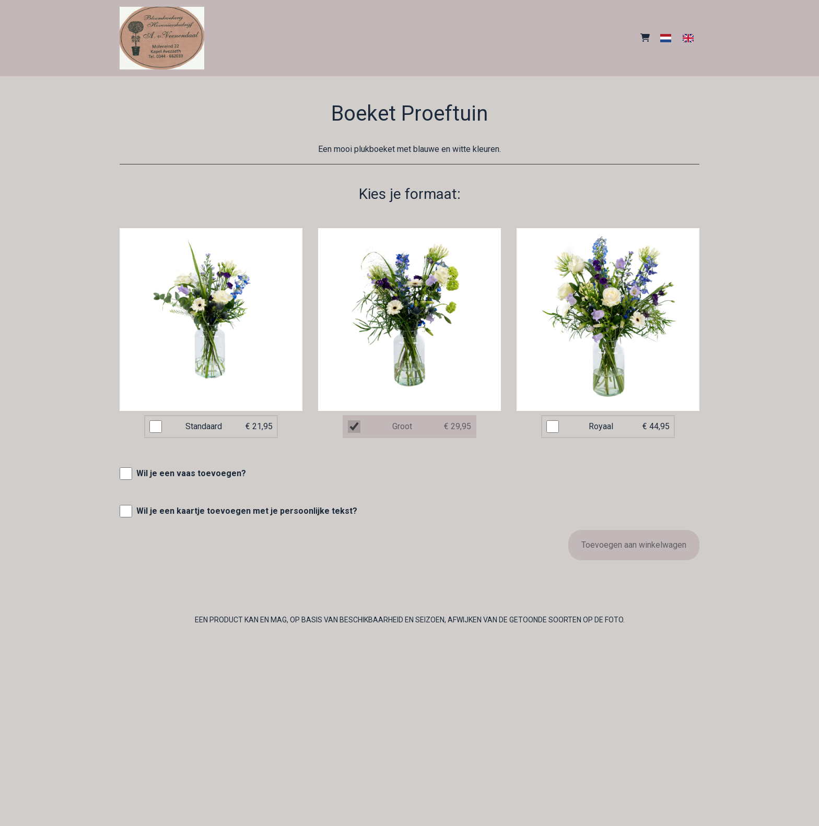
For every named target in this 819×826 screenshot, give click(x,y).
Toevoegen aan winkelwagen (633, 545)
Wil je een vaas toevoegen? (191, 473)
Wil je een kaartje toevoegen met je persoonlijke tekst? (246, 511)
